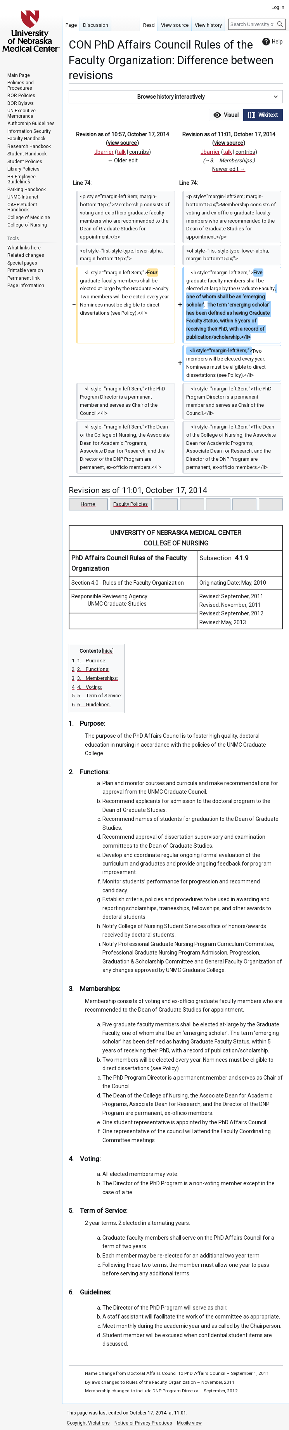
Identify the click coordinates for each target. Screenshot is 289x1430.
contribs (139, 152)
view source (122, 143)
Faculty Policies (130, 504)
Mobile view (189, 1423)
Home (88, 504)
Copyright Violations (88, 1423)
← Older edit (122, 160)
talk (121, 152)
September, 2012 (242, 613)
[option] (226, 115)
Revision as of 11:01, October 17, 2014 (228, 134)
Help (271, 41)
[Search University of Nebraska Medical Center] (257, 24)
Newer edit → (228, 169)
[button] (175, 97)
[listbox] (246, 115)
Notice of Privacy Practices (143, 1423)
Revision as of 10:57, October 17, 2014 (122, 134)
